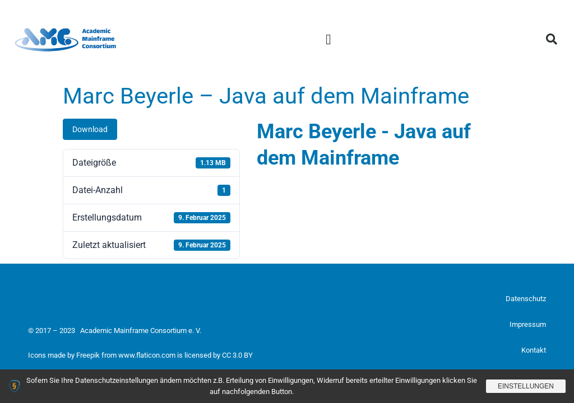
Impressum (528, 324)
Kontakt (533, 350)
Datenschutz (526, 298)
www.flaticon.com (146, 355)
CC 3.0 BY (237, 355)
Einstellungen (526, 386)
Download (90, 129)
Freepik (88, 355)
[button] (328, 39)
